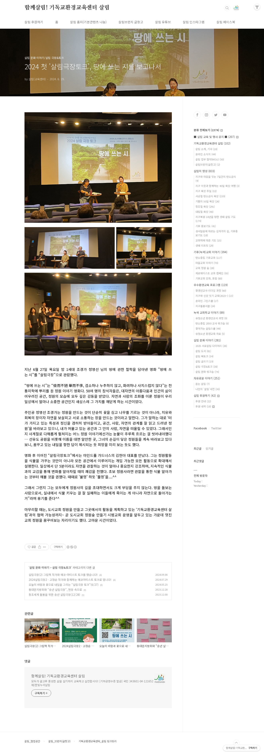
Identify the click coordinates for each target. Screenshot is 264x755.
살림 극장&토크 (61, 567)
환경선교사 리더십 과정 (211, 290)
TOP (236, 743)
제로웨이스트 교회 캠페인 (212, 273)
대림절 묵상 (204, 212)
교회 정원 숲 (205, 268)
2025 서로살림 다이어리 (211, 346)
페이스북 (197, 114)
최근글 (197, 448)
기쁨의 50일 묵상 (207, 201)
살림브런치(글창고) (208, 164)
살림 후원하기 (33, 22)
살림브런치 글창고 (130, 22)
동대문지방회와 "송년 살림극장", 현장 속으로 (55, 590)
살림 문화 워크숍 (207, 372)
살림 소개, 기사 (206, 149)
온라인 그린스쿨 (207, 301)
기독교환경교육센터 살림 (212, 143)
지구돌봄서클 (205, 306)
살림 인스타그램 (193, 22)
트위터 (215, 114)
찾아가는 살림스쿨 (208, 328)
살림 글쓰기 (204, 361)
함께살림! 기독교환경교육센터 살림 (67, 8)
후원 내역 (205, 406)
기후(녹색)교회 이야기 (210, 252)
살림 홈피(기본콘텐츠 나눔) (88, 22)
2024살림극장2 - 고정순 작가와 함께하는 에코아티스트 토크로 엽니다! (70, 580)
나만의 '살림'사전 (208, 389)
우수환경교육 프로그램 (211, 285)
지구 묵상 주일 (206, 191)
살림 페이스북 (225, 22)
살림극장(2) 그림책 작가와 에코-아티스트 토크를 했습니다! (63, 575)
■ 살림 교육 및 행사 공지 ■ (216, 137)
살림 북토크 (204, 356)
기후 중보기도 (206, 226)
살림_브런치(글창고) (59, 741)
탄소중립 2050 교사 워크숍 (212, 323)
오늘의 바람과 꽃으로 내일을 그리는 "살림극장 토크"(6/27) (64, 585)
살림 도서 (203, 351)
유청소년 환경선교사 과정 (211, 318)
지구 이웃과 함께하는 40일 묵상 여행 (218, 186)
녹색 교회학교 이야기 (209, 313)
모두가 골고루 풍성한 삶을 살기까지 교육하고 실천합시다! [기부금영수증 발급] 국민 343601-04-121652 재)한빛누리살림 (92, 683)
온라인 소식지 (206, 154)
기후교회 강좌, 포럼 (209, 278)
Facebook (200, 428)
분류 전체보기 (208, 130)
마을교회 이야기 (207, 263)
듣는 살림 (203, 384)
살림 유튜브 (163, 22)
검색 (227, 8)
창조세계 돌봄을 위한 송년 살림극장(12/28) (54, 595)
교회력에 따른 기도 (208, 240)
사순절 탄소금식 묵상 (210, 196)
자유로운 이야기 (207, 378)
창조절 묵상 (205, 206)
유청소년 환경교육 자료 (210, 334)
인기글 (209, 448)
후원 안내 (203, 401)
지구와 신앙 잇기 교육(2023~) (214, 296)
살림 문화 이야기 (39, 567)
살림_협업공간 (32, 741)
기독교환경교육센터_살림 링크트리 (98, 741)
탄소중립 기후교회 (209, 258)
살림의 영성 (204, 171)
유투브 (224, 114)
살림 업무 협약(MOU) (210, 159)
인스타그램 (206, 114)
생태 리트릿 (204, 245)
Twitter (216, 428)
